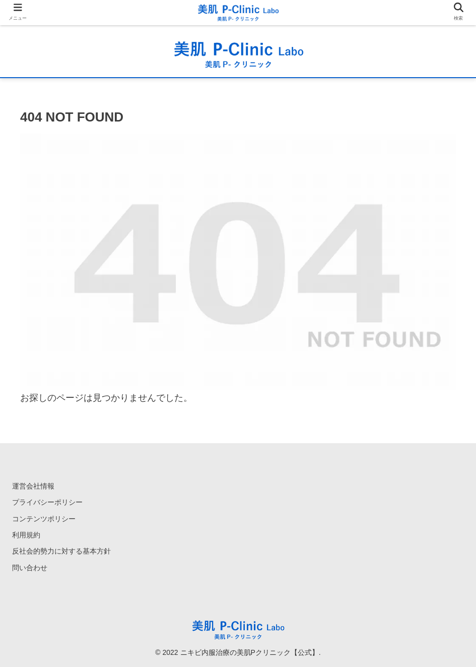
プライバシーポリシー (47, 502)
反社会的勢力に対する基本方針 (61, 551)
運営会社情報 (33, 486)
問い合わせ (29, 568)
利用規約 (26, 535)
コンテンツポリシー (44, 519)
